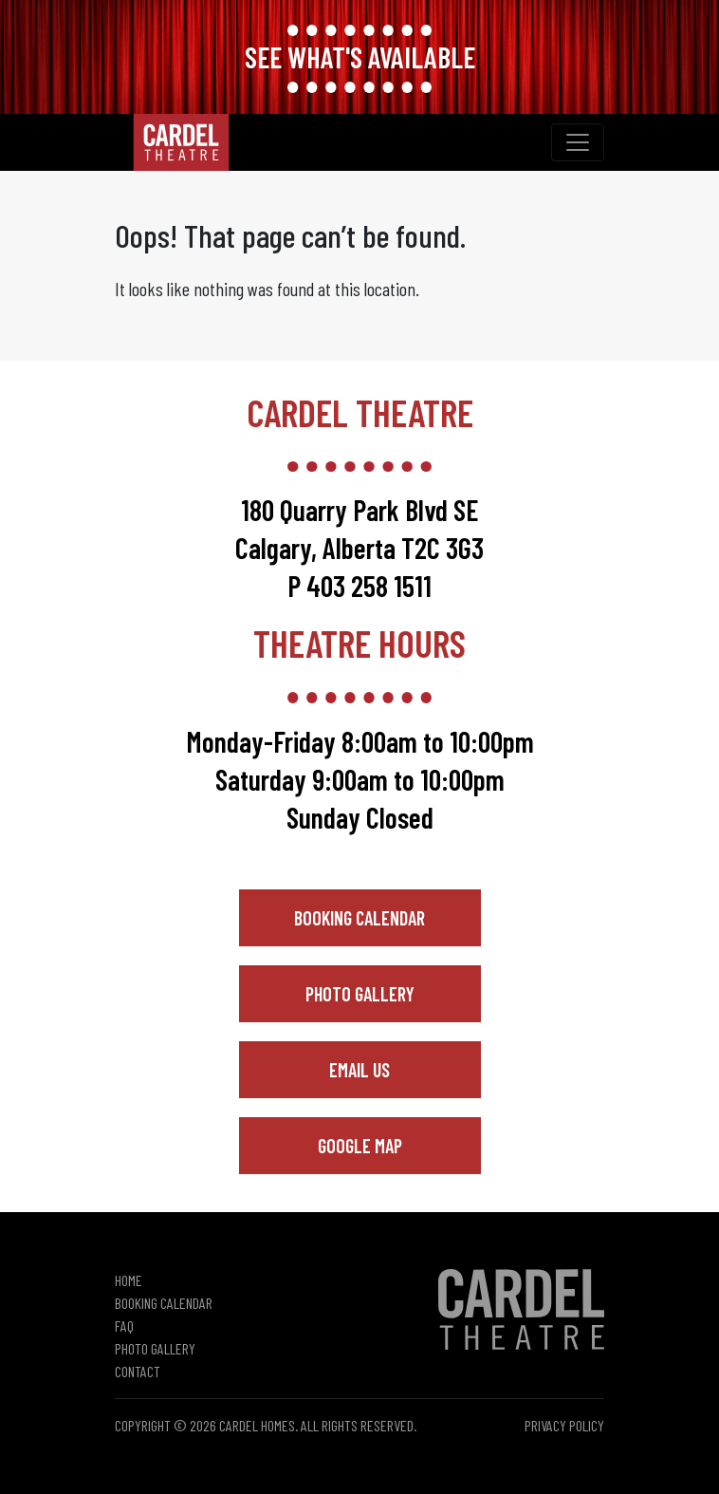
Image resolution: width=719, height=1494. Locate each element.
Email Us (359, 1069)
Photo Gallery (360, 993)
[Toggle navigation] (577, 142)
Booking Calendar (359, 917)
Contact (137, 1371)
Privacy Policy (564, 1425)
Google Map (360, 1145)
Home (128, 1280)
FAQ (124, 1326)
